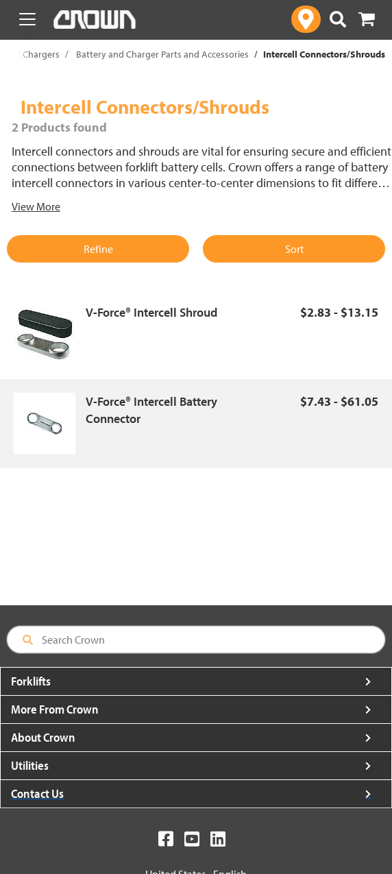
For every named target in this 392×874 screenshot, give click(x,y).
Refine (98, 249)
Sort (294, 249)
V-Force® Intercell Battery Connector (151, 410)
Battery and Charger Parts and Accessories (162, 54)
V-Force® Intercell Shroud (151, 312)
